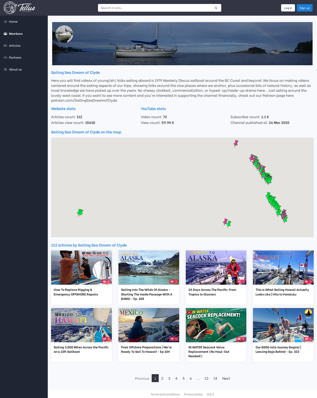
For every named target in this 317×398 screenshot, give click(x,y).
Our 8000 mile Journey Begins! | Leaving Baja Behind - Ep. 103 (278, 349)
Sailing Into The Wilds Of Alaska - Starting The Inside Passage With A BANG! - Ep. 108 (146, 294)
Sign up (305, 8)
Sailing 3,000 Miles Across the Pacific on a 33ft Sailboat (81, 349)
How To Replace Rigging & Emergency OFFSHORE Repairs (76, 291)
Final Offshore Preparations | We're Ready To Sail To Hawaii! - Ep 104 (146, 349)
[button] (269, 181)
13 (206, 378)
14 (215, 378)
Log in (288, 8)
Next (226, 378)
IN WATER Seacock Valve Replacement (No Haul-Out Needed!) (208, 351)
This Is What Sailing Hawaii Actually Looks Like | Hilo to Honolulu (282, 291)
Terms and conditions (165, 394)
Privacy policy (193, 394)
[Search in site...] (154, 7)
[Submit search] (216, 7)
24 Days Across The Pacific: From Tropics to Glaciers (212, 291)
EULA (210, 394)
